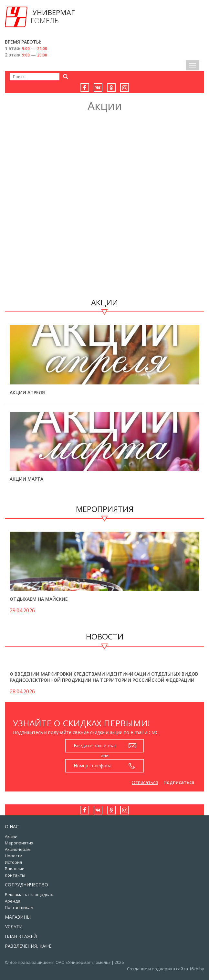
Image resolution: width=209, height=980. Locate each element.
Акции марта (26, 479)
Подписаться (178, 782)
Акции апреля (27, 392)
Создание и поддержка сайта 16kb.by (165, 969)
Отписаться (145, 782)
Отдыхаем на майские (39, 599)
